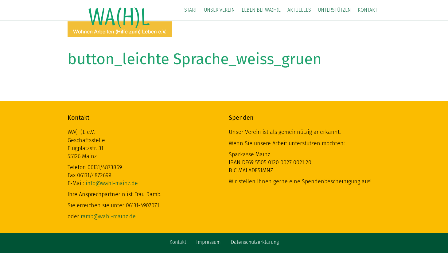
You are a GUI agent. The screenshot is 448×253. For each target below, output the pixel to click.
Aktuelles (299, 10)
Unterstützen (334, 10)
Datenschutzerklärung (255, 242)
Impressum (208, 242)
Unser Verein (219, 10)
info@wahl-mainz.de (112, 183)
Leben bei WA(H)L (261, 10)
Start (190, 10)
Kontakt (367, 10)
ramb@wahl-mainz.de (108, 216)
